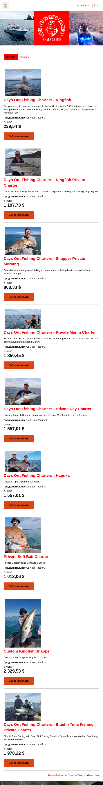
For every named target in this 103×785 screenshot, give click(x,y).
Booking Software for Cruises (61, 775)
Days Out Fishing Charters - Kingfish (37, 100)
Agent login (94, 775)
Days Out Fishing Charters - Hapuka (37, 475)
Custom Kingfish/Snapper (27, 651)
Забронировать (19, 136)
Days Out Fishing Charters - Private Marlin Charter (50, 332)
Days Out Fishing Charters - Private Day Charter (47, 409)
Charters (10, 57)
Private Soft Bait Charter (26, 556)
